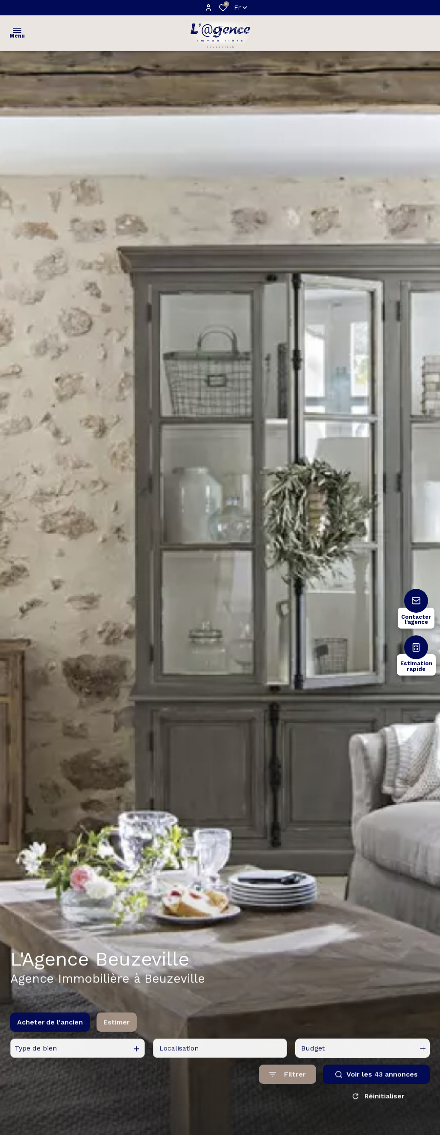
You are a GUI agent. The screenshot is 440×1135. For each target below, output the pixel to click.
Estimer (116, 1030)
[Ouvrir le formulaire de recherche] (287, 1082)
